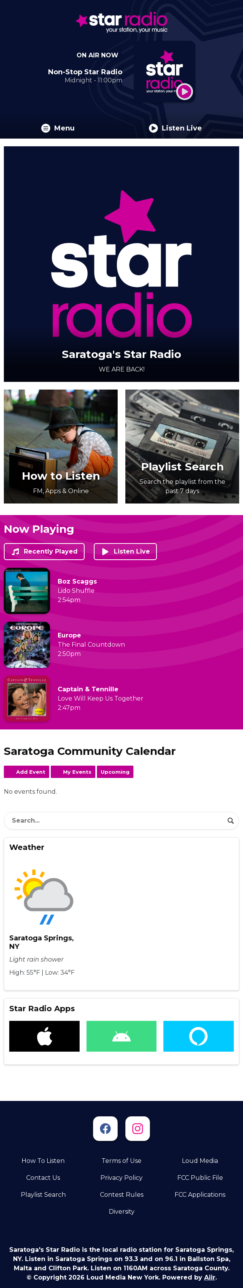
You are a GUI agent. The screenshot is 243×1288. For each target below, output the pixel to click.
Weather (26, 847)
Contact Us (43, 1177)
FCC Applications (200, 1194)
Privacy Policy (121, 1177)
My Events (77, 772)
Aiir (209, 1277)
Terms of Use (121, 1160)
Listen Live (175, 128)
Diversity (122, 1211)
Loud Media (200, 1160)
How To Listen (43, 1160)
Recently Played (44, 551)
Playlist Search (43, 1194)
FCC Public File (200, 1177)
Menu (58, 128)
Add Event (30, 772)
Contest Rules (121, 1194)
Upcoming (115, 772)
